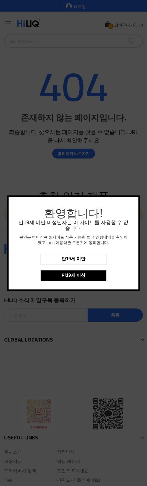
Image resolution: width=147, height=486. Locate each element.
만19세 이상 (73, 275)
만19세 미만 (73, 258)
